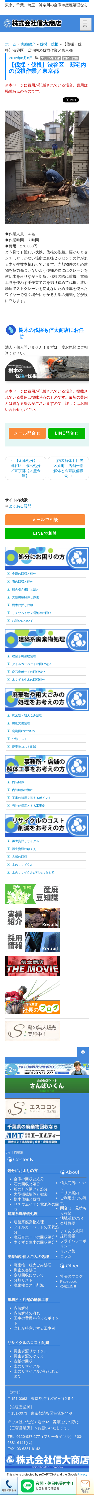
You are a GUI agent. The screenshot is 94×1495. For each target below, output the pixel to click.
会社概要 (67, 1223)
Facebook (68, 1281)
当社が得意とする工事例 (28, 805)
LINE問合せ (67, 433)
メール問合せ (27, 433)
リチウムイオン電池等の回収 (31, 613)
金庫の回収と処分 (24, 573)
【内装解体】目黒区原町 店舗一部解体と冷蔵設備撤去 (68, 468)
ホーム (10, 44)
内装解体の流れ (22, 790)
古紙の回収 (19, 857)
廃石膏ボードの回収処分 (28, 672)
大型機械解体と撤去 (25, 597)
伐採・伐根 (49, 44)
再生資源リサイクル (25, 841)
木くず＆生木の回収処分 (28, 679)
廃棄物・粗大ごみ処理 (27, 715)
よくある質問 (20, 506)
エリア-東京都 (50, 58)
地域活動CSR (71, 1218)
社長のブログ (71, 1276)
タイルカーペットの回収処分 (31, 664)
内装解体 (18, 782)
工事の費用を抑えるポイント (31, 798)
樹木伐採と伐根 (22, 605)
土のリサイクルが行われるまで (33, 872)
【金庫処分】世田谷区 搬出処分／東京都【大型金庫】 (25, 468)
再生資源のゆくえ (24, 849)
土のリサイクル (22, 864)
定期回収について (24, 731)
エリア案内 (69, 1193)
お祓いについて (22, 621)
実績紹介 (28, 44)
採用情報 (67, 1236)
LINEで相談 (45, 533)
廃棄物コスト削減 (24, 747)
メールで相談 (45, 520)
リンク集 (67, 1251)
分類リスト (19, 739)
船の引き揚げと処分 (25, 589)
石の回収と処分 (22, 581)
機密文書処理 (21, 723)
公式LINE (68, 1286)
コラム (65, 1256)
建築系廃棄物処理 (24, 656)
